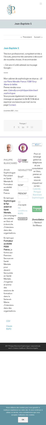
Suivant (37, 37)
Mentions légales (32, 348)
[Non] (43, 415)
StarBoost (22, 348)
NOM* (21, 185)
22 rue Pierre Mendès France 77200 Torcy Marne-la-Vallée (23, 82)
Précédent (27, 37)
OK (23, 420)
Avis (16, 111)
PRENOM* (22, 194)
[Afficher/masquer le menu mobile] (41, 3)
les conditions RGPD (22, 211)
